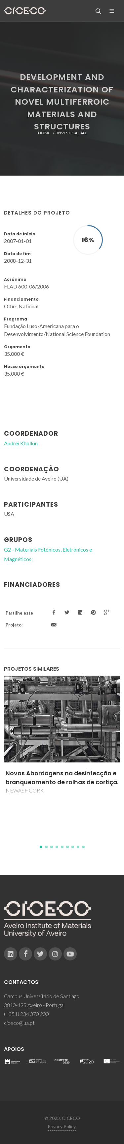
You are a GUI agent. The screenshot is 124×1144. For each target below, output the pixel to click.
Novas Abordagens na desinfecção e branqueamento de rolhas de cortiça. (62, 777)
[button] (41, 847)
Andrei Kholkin (21, 443)
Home (44, 132)
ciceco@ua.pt (19, 1023)
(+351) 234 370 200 (26, 1014)
